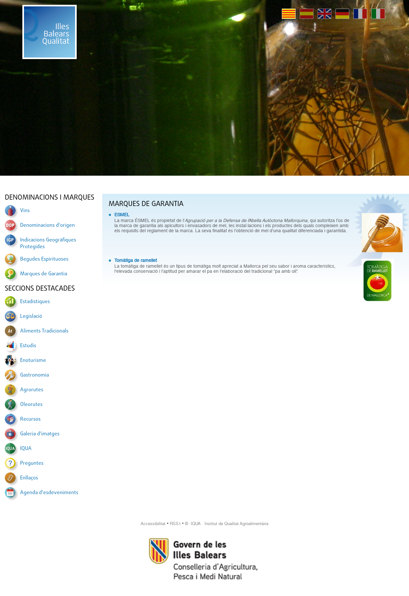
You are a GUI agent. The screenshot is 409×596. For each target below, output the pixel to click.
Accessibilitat (153, 523)
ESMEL (121, 214)
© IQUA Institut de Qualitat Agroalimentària (226, 523)
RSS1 (175, 523)
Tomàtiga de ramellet (135, 260)
